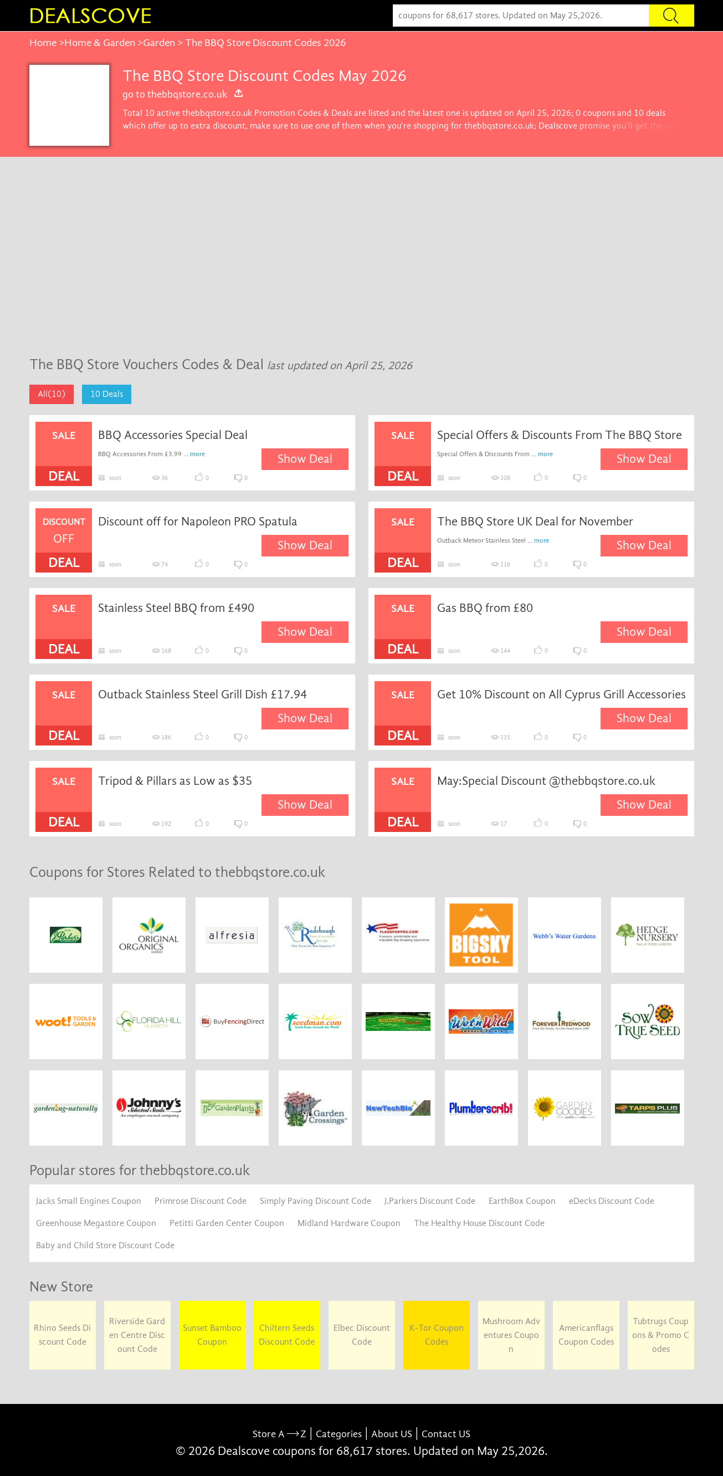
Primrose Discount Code (201, 1201)
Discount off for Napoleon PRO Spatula (198, 521)
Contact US (446, 1434)
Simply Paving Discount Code (315, 1201)
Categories (339, 1434)
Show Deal (305, 459)
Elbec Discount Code (362, 1335)
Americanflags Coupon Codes (586, 1335)
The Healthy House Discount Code (479, 1223)
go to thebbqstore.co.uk (183, 94)
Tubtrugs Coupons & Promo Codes (660, 1335)
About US (391, 1434)
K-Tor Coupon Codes (436, 1335)
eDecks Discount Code (611, 1201)
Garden (159, 43)
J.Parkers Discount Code (429, 1201)
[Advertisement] (361, 262)
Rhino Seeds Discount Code (62, 1335)
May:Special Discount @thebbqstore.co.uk (546, 781)
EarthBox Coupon (522, 1201)
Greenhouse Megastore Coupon (96, 1223)
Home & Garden (99, 43)
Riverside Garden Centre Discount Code (137, 1335)
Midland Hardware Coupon (349, 1223)
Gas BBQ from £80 (485, 608)
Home (43, 43)
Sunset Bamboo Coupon (212, 1335)
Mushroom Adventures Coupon (511, 1335)
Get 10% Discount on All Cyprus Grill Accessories (561, 694)
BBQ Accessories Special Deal (173, 435)
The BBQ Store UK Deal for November (535, 521)
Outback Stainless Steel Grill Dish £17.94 (202, 694)
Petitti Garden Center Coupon (227, 1223)
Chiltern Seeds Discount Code (287, 1335)
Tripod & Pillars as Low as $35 (175, 781)
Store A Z (279, 1434)
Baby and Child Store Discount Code (105, 1245)
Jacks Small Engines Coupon (88, 1201)
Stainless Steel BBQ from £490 (176, 608)
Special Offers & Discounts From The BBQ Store (559, 435)
